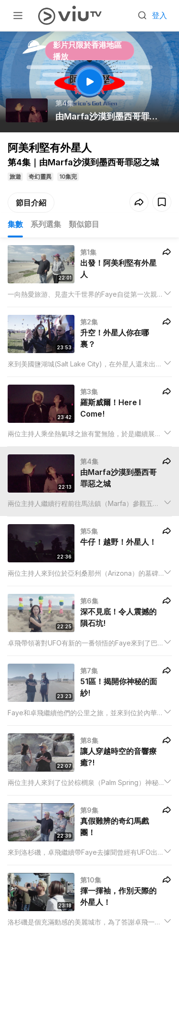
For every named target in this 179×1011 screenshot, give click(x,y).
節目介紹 (31, 202)
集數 (15, 224)
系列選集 (46, 224)
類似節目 (84, 224)
